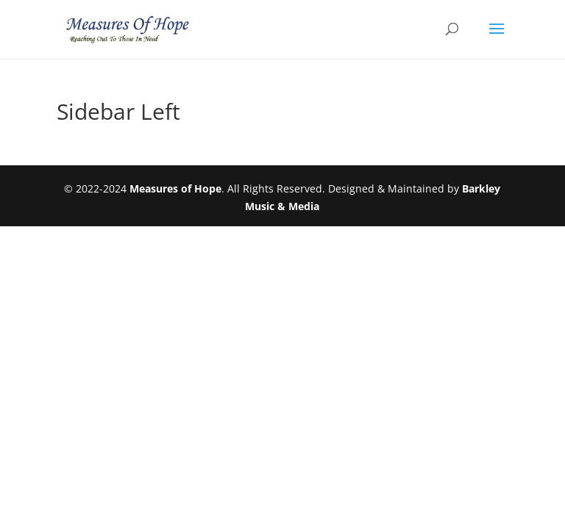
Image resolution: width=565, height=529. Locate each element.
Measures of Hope (175, 188)
